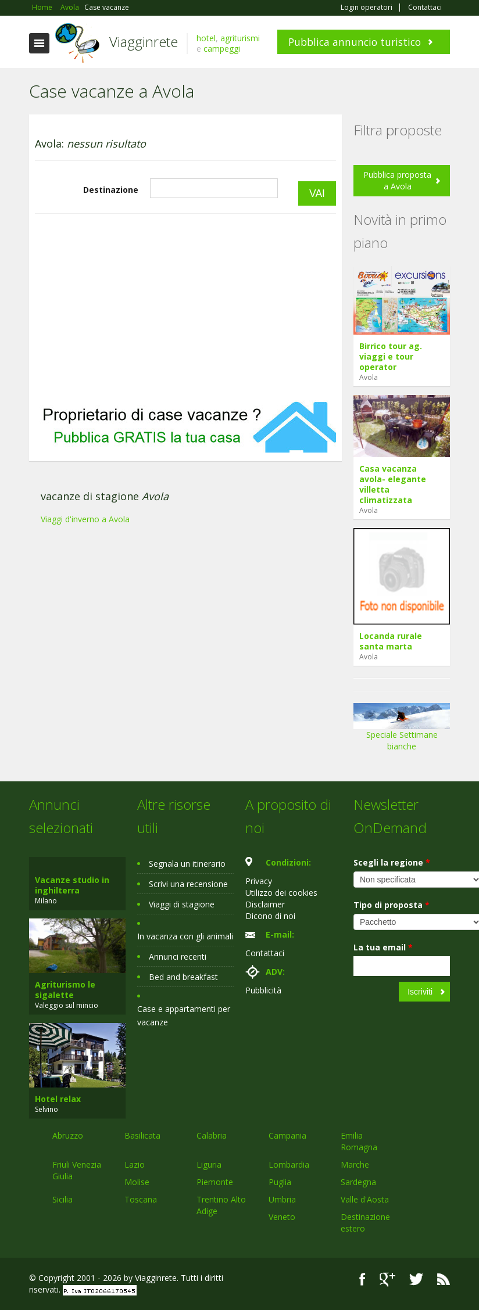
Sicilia (62, 1199)
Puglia (280, 1181)
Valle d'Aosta (365, 1199)
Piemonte (214, 1181)
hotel (206, 38)
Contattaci (425, 7)
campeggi (221, 48)
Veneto (282, 1216)
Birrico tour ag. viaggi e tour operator (390, 356)
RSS (443, 1279)
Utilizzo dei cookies (281, 892)
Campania (287, 1135)
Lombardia (289, 1164)
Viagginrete (143, 41)
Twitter (416, 1279)
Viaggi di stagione (182, 904)
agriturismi (240, 38)
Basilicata (142, 1135)
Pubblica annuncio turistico (354, 42)
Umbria (282, 1199)
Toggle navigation (39, 43)
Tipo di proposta (391, 904)
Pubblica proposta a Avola (397, 180)
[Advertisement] (185, 307)
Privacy (258, 881)
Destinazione (110, 189)
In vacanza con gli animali (185, 936)
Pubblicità (263, 990)
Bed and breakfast (183, 976)
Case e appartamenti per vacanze (183, 1015)
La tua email (383, 947)
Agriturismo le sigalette (65, 989)
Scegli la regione (391, 862)
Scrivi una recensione (188, 883)
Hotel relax (58, 1098)
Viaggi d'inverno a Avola (85, 519)
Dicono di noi (270, 915)
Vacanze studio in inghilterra (72, 885)
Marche (355, 1164)
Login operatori (366, 7)
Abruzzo (67, 1135)
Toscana (140, 1199)
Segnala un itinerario (187, 863)
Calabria (211, 1135)
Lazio (134, 1164)
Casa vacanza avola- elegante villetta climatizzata (392, 484)
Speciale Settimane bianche (401, 731)
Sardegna (358, 1181)
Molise (136, 1181)
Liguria (208, 1164)
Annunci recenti (177, 956)
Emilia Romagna (359, 1141)
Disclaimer (265, 904)
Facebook (362, 1279)
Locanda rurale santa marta (390, 641)
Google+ (387, 1279)
